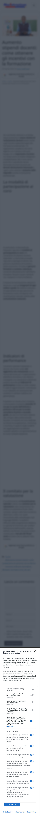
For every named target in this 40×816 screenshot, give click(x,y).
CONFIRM (12, 804)
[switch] (31, 695)
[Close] (36, 652)
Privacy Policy (32, 812)
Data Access (20, 812)
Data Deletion (7, 812)
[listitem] (20, 689)
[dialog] (20, 731)
